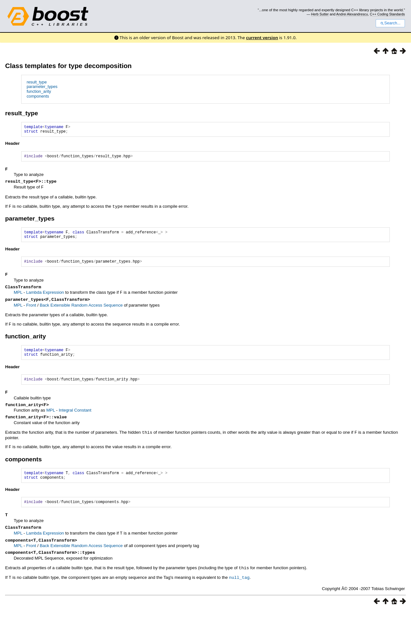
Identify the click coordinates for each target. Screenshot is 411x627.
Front (31, 313)
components (38, 96)
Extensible (60, 313)
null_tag (239, 594)
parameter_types (42, 86)
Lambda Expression (45, 300)
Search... (390, 23)
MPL (18, 300)
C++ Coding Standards (387, 14)
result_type (37, 82)
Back (45, 313)
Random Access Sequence (97, 313)
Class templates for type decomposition (68, 65)
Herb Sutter (320, 14)
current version (262, 37)
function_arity (39, 91)
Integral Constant (75, 422)
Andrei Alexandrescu (352, 14)
